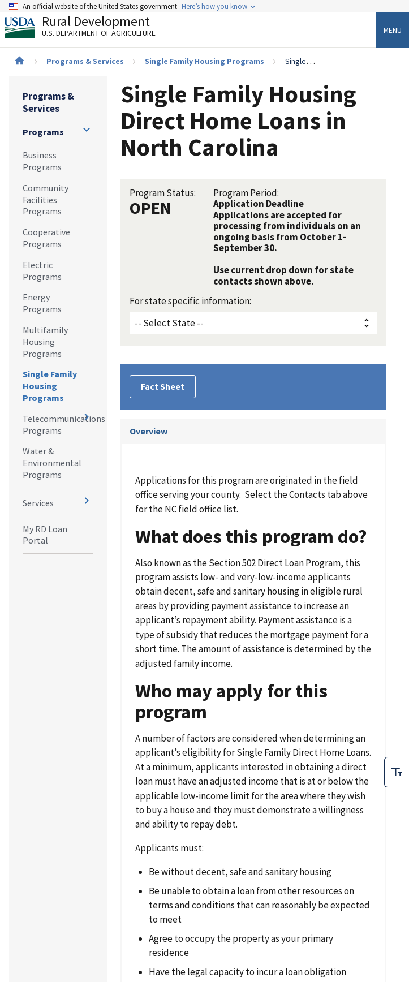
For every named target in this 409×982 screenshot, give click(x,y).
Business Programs (42, 161)
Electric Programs (42, 270)
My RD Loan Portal (45, 534)
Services (38, 503)
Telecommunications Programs (58, 424)
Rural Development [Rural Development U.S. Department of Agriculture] (89, 29)
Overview (148, 431)
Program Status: (163, 193)
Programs (43, 131)
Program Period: (246, 193)
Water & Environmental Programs (52, 462)
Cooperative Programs (46, 237)
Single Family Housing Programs (204, 61)
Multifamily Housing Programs (45, 341)
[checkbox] (396, 770)
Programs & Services (85, 61)
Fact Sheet (162, 386)
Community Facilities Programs (45, 199)
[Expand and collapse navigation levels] (86, 129)
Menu (393, 30)
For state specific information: (190, 301)
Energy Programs (42, 303)
